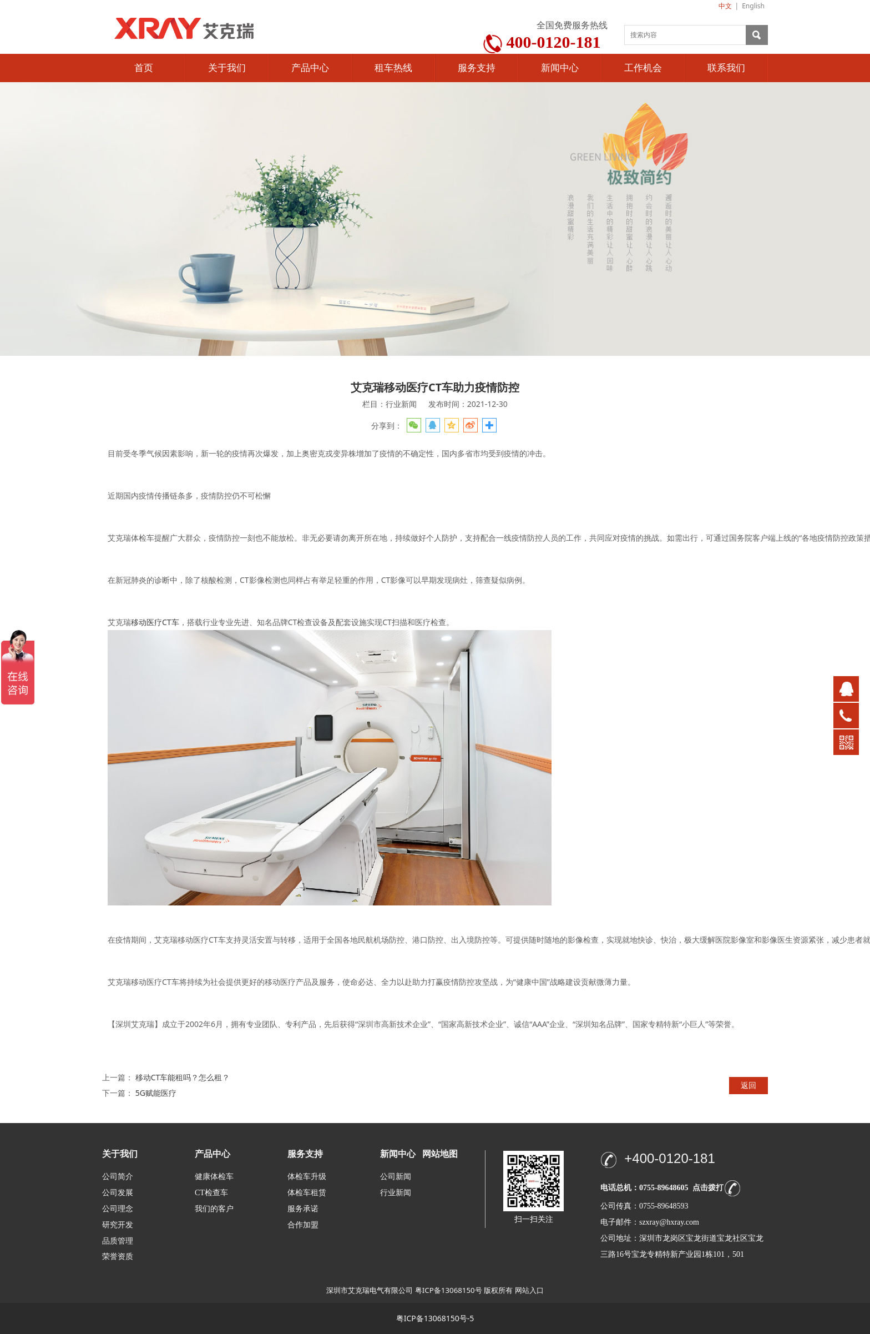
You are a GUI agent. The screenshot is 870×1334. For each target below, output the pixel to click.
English (753, 6)
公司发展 (117, 1193)
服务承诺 (302, 1209)
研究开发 (117, 1225)
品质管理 (117, 1240)
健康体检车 (214, 1176)
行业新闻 (395, 1193)
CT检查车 (211, 1193)
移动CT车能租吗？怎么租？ (182, 1077)
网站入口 (529, 1290)
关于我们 (227, 68)
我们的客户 (214, 1209)
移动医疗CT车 (155, 622)
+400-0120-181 (669, 1158)
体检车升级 (306, 1176)
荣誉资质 (117, 1256)
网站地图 (440, 1154)
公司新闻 (395, 1176)
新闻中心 (560, 68)
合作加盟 (302, 1225)
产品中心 (310, 68)
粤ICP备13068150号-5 (435, 1318)
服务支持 (476, 68)
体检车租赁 (306, 1193)
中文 (725, 6)
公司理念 (117, 1209)
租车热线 (393, 68)
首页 (143, 68)
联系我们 (726, 68)
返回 (748, 1085)
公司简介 (117, 1176)
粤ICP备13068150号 (448, 1290)
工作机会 (643, 68)
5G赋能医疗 (155, 1093)
